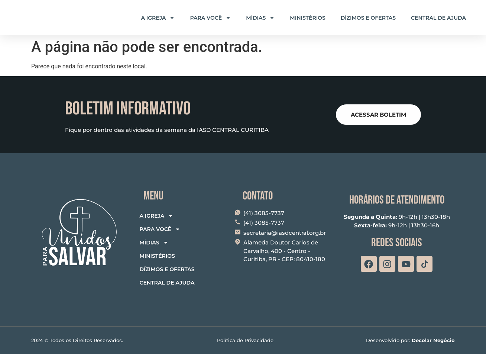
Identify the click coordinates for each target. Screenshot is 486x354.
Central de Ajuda (438, 17)
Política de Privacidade (245, 340)
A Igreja (158, 18)
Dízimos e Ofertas (368, 17)
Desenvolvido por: (410, 340)
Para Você (210, 18)
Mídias (260, 18)
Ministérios (307, 17)
